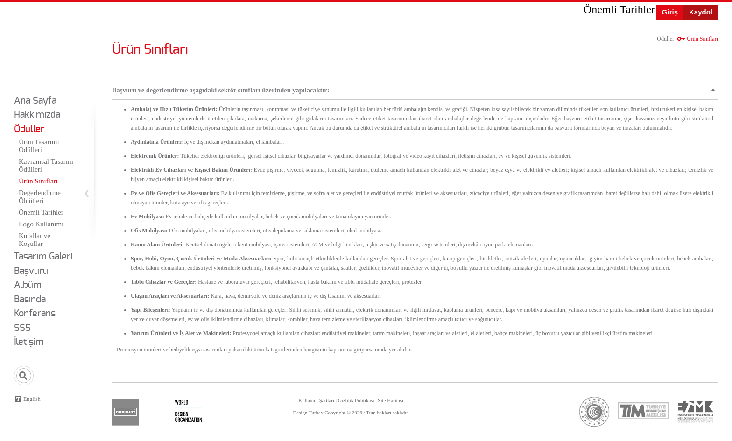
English (32, 399)
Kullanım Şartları (316, 400)
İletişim (29, 342)
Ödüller (29, 129)
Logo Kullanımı (41, 224)
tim (643, 410)
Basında (30, 299)
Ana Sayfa (35, 100)
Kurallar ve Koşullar (34, 239)
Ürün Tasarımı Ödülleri (39, 146)
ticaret (594, 412)
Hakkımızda (37, 114)
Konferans (35, 313)
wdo (188, 412)
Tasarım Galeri (43, 256)
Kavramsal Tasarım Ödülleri (46, 165)
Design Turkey (40, 45)
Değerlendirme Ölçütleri (40, 196)
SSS (22, 328)
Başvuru (31, 271)
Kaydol (700, 12)
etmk (695, 411)
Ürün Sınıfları (38, 181)
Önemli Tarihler (41, 212)
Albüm (28, 285)
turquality (125, 412)
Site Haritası (390, 400)
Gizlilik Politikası (356, 400)
